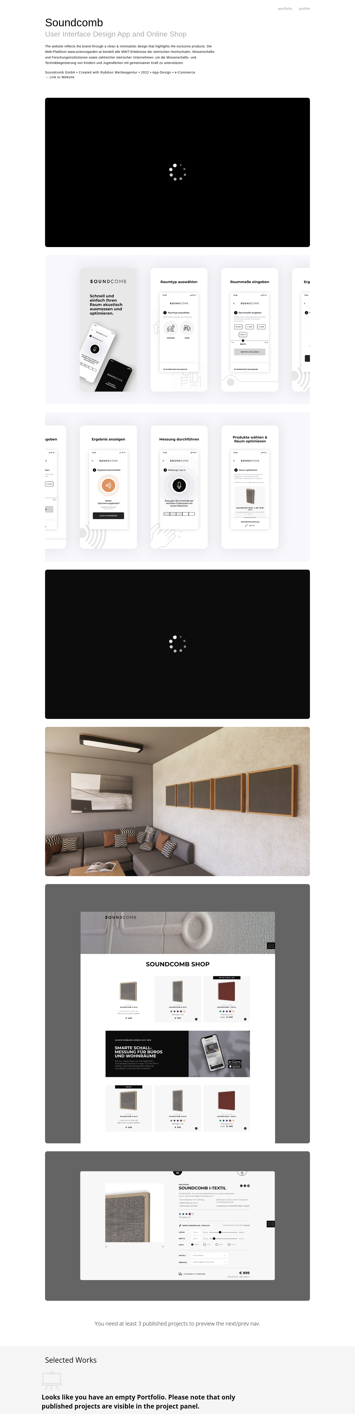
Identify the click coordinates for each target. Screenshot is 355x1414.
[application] (177, 172)
